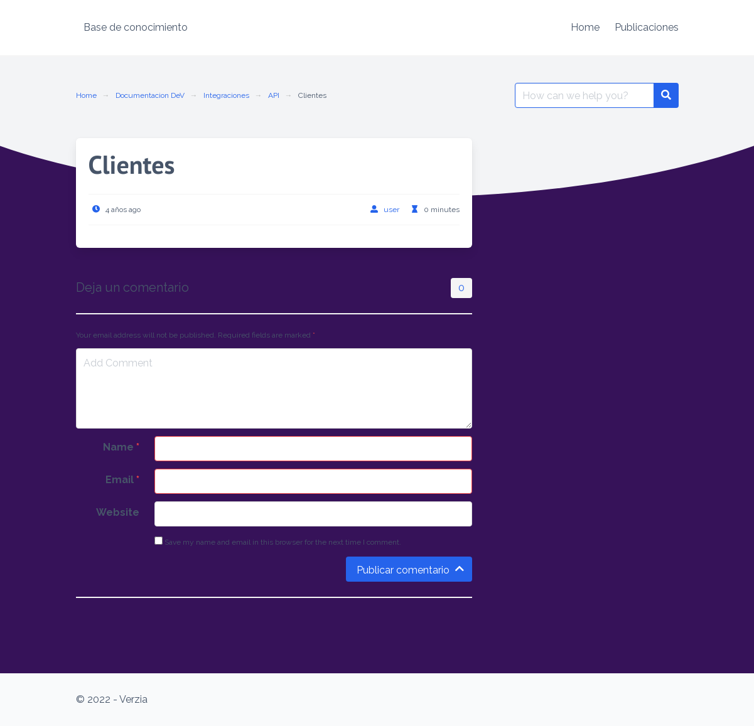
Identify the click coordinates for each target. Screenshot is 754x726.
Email (122, 480)
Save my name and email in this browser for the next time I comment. (277, 541)
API (273, 95)
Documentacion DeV (150, 95)
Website (117, 512)
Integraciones (226, 95)
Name (121, 447)
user (391, 209)
